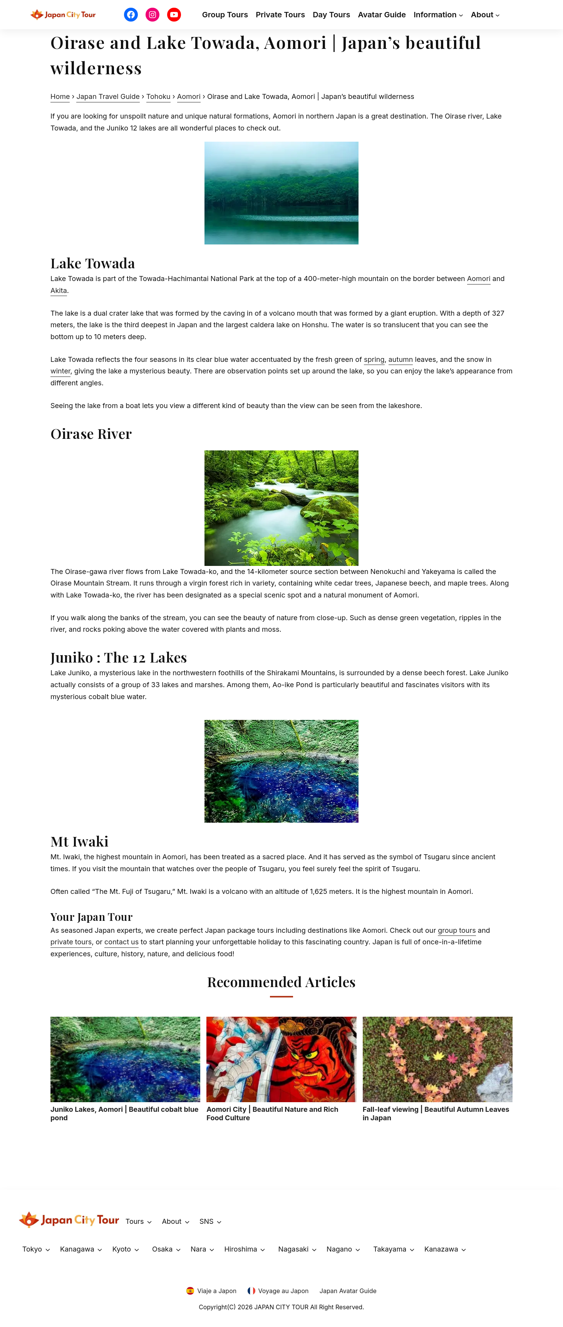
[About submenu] (497, 14)
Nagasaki (293, 1249)
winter (60, 371)
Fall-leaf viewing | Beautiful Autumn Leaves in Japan (438, 1069)
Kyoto (121, 1249)
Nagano (339, 1249)
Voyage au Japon (283, 1291)
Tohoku (158, 96)
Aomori (189, 96)
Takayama (389, 1249)
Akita (58, 290)
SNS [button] (206, 1221)
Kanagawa (77, 1249)
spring (374, 359)
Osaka (162, 1249)
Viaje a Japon (216, 1291)
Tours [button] (135, 1221)
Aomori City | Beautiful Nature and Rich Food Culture (281, 1069)
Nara (198, 1249)
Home (60, 96)
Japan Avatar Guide (348, 1291)
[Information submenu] (461, 14)
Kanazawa (441, 1249)
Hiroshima (240, 1249)
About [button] (171, 1221)
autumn (401, 359)
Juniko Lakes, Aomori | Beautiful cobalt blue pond (125, 1069)
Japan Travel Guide (107, 96)
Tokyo (32, 1249)
